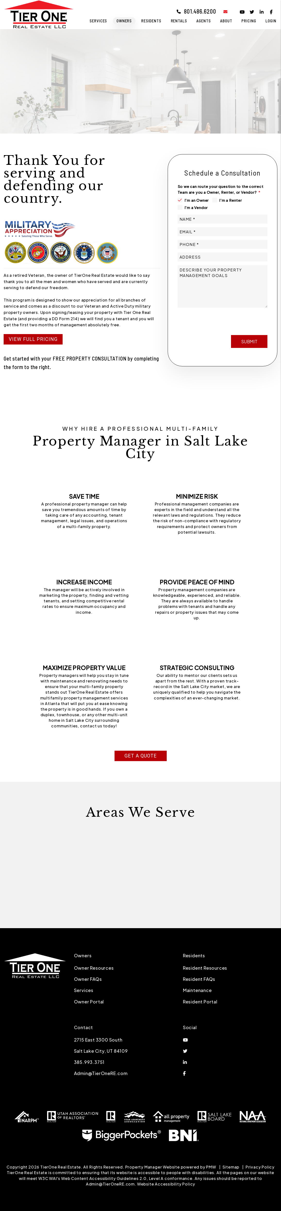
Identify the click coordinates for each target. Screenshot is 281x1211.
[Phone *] (223, 244)
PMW (211, 1166)
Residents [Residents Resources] (151, 20)
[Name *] (223, 219)
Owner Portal (89, 1001)
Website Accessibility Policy (166, 1183)
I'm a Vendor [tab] (196, 207)
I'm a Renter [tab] (230, 200)
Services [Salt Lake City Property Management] (98, 20)
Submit (249, 319)
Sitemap (231, 1166)
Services (83, 990)
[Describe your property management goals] (223, 286)
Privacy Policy (260, 1166)
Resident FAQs (199, 979)
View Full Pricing (33, 339)
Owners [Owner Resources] (124, 20)
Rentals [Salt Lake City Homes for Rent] (179, 20)
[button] (222, 11)
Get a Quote (140, 756)
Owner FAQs (88, 979)
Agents (203, 20)
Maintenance (197, 990)
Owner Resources (94, 968)
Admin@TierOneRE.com (101, 1073)
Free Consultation (58, 98)
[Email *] (223, 231)
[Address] (223, 256)
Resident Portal (200, 1001)
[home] (39, 14)
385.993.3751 (89, 1062)
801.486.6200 (200, 11)
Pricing (248, 20)
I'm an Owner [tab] (196, 200)
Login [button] (270, 20)
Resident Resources (205, 968)
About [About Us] (226, 20)
